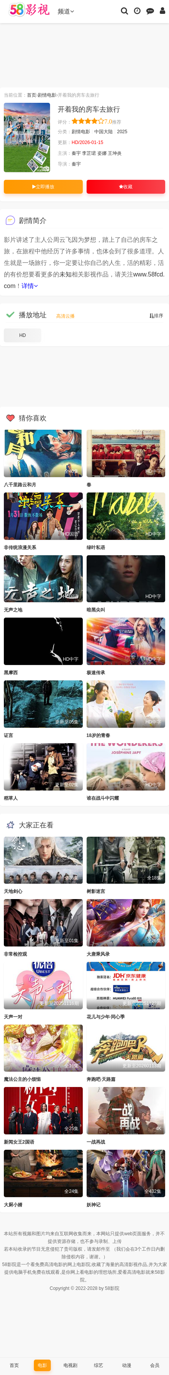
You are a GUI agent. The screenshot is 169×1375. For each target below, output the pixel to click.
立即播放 (43, 186)
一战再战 (96, 1142)
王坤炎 (115, 153)
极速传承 (96, 672)
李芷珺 (89, 153)
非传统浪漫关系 (20, 547)
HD (22, 335)
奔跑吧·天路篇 (101, 1079)
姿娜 (102, 153)
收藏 (125, 186)
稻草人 (11, 798)
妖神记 (93, 1205)
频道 (66, 11)
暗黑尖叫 (96, 610)
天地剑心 (13, 891)
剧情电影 (47, 95)
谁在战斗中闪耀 (103, 798)
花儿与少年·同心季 (106, 1017)
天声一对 (13, 1017)
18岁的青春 (98, 735)
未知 (65, 274)
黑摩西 (11, 672)
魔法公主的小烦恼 (22, 1079)
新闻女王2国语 (19, 1142)
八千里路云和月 (20, 484)
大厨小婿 (13, 1205)
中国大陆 (103, 131)
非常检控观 (15, 954)
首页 (31, 95)
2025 (122, 131)
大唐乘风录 (98, 954)
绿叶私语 (96, 547)
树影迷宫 (96, 891)
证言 (8, 735)
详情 (30, 286)
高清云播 (65, 316)
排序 (156, 315)
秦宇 (76, 153)
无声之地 (13, 610)
